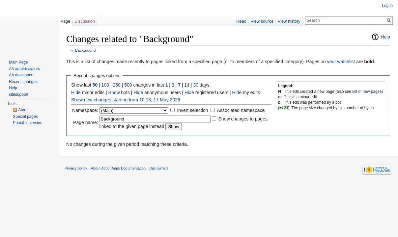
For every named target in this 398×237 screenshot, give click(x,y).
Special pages (25, 116)
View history (289, 21)
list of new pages (367, 91)
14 (186, 85)
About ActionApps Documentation (118, 168)
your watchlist (341, 61)
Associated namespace (241, 110)
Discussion (84, 21)
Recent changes (23, 81)
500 (128, 85)
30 (195, 85)
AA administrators (24, 68)
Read (241, 21)
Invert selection (192, 110)
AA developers (21, 75)
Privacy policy (76, 168)
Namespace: (85, 110)
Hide (76, 92)
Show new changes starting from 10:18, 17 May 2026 (125, 99)
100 (105, 85)
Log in (387, 5)
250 (116, 85)
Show (114, 92)
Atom (22, 110)
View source (262, 21)
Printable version (27, 122)
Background (85, 50)
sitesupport (18, 94)
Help (385, 37)
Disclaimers (158, 168)
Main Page (18, 62)
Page (65, 21)
